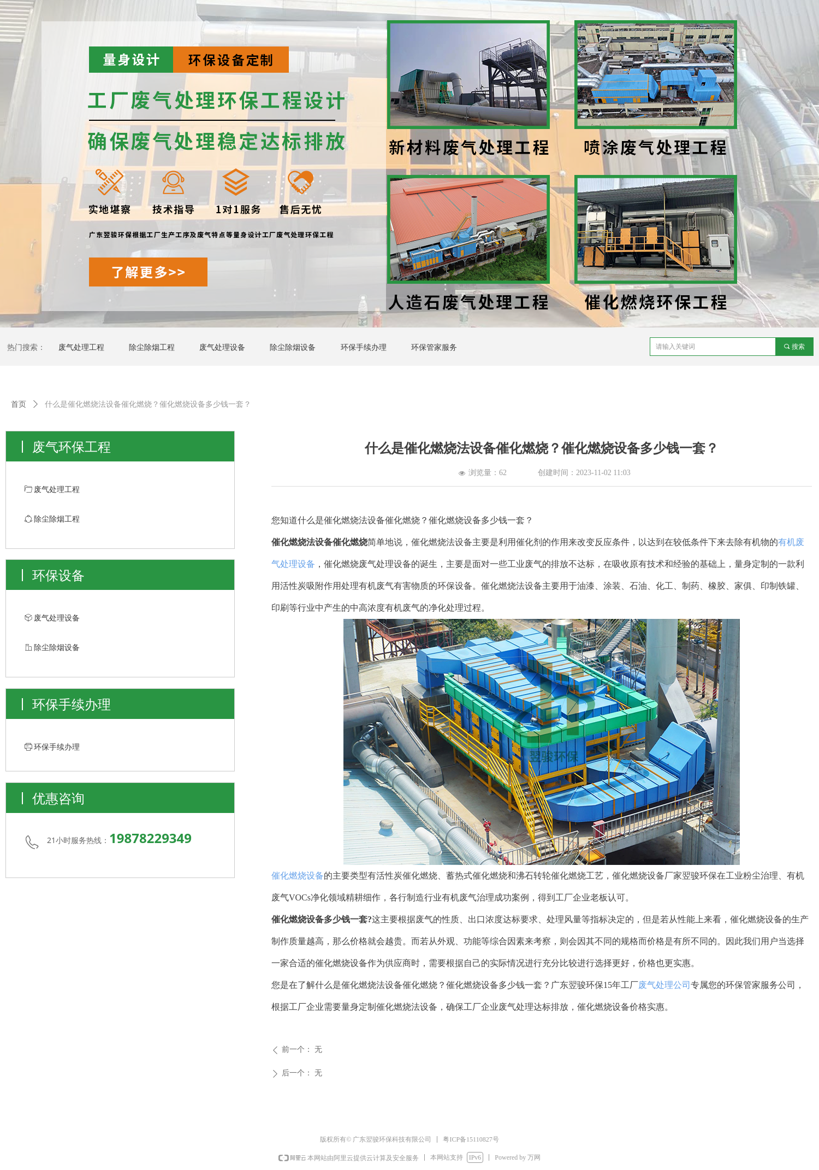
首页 (18, 404)
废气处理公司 (664, 985)
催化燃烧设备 (297, 875)
